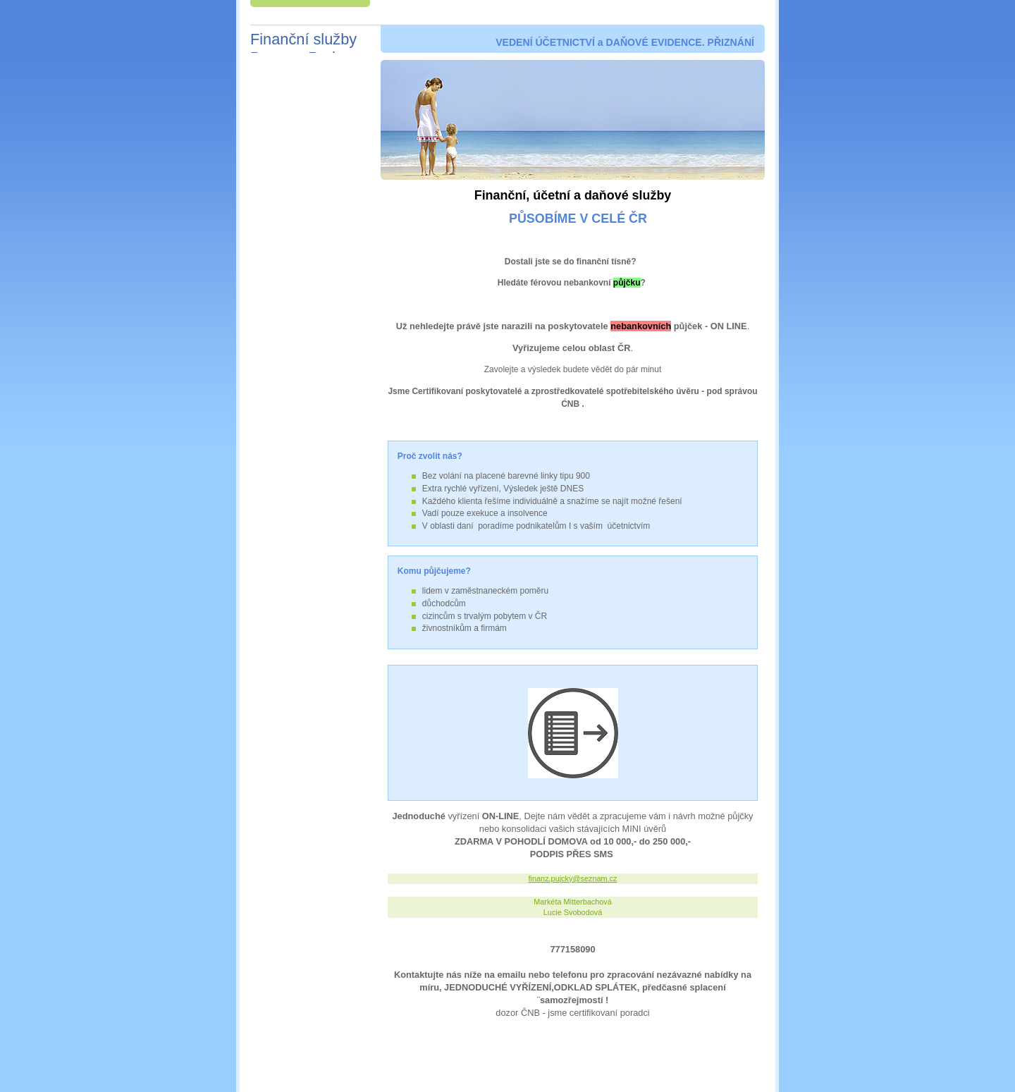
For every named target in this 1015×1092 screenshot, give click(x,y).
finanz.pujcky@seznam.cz (573, 878)
